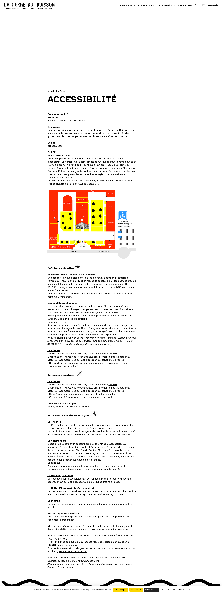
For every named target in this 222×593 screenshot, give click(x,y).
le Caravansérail (84, 488)
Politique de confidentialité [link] (173, 590)
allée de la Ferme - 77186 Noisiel (66, 120)
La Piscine (53, 500)
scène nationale (13, 8)
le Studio (67, 475)
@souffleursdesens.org (98, 344)
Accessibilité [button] (165, 5)
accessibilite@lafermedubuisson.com (78, 560)
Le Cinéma (53, 350)
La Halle (52, 488)
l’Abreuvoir (66, 488)
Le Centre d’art (56, 440)
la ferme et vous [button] (145, 5)
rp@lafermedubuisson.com (72, 551)
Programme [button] (126, 5)
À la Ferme (60, 91)
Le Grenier (53, 475)
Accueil (50, 91)
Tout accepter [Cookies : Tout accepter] (121, 590)
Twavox (113, 353)
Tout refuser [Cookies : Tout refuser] (136, 590)
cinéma (25, 8)
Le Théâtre (54, 421)
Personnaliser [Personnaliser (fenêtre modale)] (151, 590)
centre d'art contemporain (41, 8)
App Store (65, 359)
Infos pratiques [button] (184, 5)
